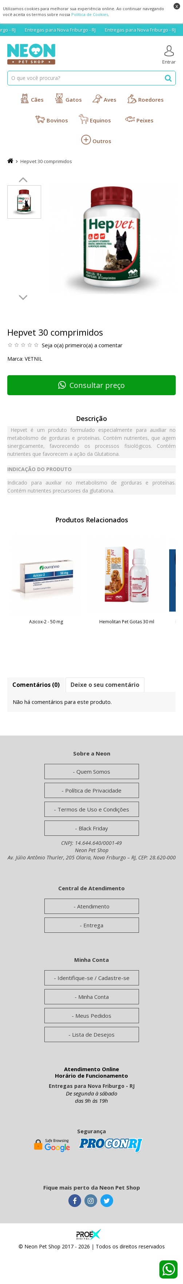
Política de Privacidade (93, 790)
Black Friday (93, 828)
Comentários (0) (36, 685)
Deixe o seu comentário (105, 685)
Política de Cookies (89, 14)
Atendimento (93, 906)
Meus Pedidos (93, 1015)
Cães (32, 98)
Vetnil (33, 358)
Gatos (68, 98)
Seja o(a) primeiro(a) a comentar (82, 345)
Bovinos (51, 119)
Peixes (139, 119)
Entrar (169, 55)
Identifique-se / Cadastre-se (93, 977)
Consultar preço (91, 385)
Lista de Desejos (93, 1034)
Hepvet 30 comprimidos (46, 161)
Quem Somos (93, 771)
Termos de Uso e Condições (93, 809)
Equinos (95, 119)
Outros (96, 140)
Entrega (93, 925)
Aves (104, 98)
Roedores (145, 98)
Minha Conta (93, 996)
